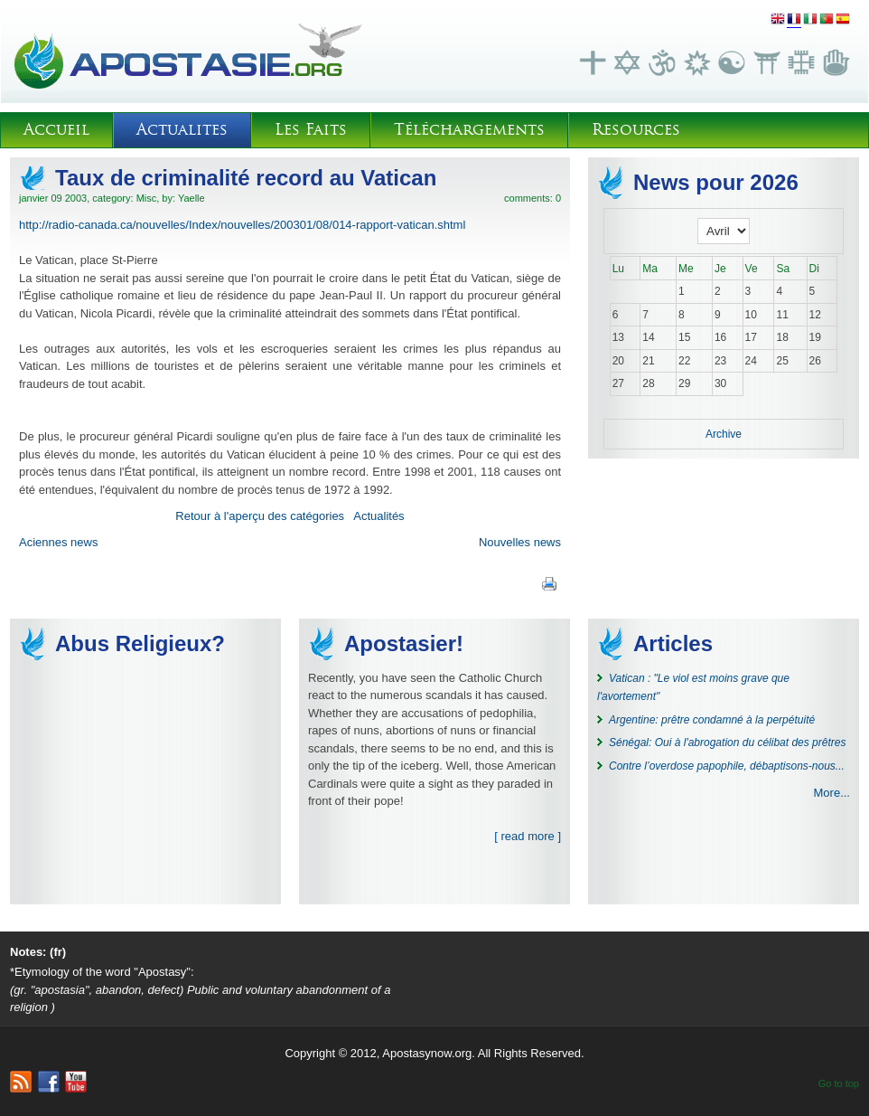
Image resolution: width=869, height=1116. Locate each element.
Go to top (838, 1083)
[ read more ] (527, 836)
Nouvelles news (520, 542)
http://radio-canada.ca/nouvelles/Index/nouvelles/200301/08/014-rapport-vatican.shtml (242, 225)
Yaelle (191, 198)
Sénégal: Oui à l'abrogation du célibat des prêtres (727, 742)
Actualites (182, 129)
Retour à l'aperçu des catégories (259, 516)
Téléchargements (469, 129)
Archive (723, 434)
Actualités (378, 516)
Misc (146, 198)
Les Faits (311, 129)
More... (832, 792)
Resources (636, 129)
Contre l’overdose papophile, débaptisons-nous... (727, 766)
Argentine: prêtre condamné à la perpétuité (712, 720)
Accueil (56, 129)
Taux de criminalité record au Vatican (245, 178)
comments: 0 (532, 198)
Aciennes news (58, 542)
